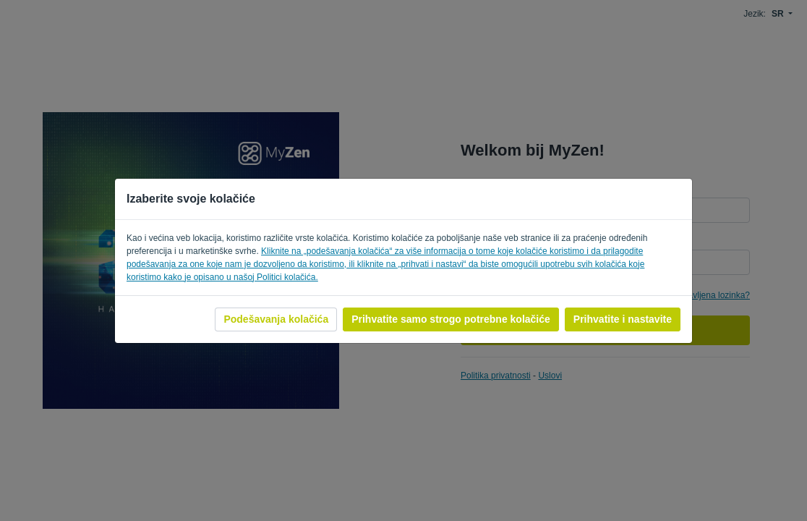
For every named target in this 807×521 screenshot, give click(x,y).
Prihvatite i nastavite (622, 319)
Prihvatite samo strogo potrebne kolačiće (450, 319)
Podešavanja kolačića (275, 319)
